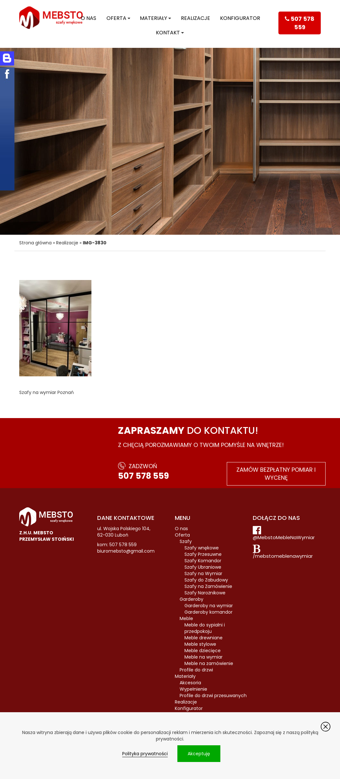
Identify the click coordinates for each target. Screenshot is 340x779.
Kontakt (168, 32)
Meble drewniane (203, 638)
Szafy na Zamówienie (208, 586)
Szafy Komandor (202, 560)
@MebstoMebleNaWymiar (284, 537)
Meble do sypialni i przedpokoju (204, 628)
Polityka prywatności (145, 753)
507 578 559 (143, 476)
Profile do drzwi (196, 670)
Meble (186, 618)
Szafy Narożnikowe (204, 593)
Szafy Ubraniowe (202, 567)
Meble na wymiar (203, 657)
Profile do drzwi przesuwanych (213, 695)
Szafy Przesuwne (203, 554)
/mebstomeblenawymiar (283, 556)
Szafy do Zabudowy (206, 580)
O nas (88, 18)
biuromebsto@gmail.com (126, 551)
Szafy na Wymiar (203, 573)
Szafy (186, 541)
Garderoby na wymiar (208, 605)
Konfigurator (240, 18)
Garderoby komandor (208, 612)
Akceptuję (199, 753)
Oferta (116, 18)
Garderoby (191, 599)
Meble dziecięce (202, 650)
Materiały (153, 18)
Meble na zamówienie (208, 663)
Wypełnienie (193, 689)
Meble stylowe (200, 644)
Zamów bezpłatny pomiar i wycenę (276, 474)
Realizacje (195, 18)
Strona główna (35, 243)
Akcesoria (190, 682)
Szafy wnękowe (201, 548)
